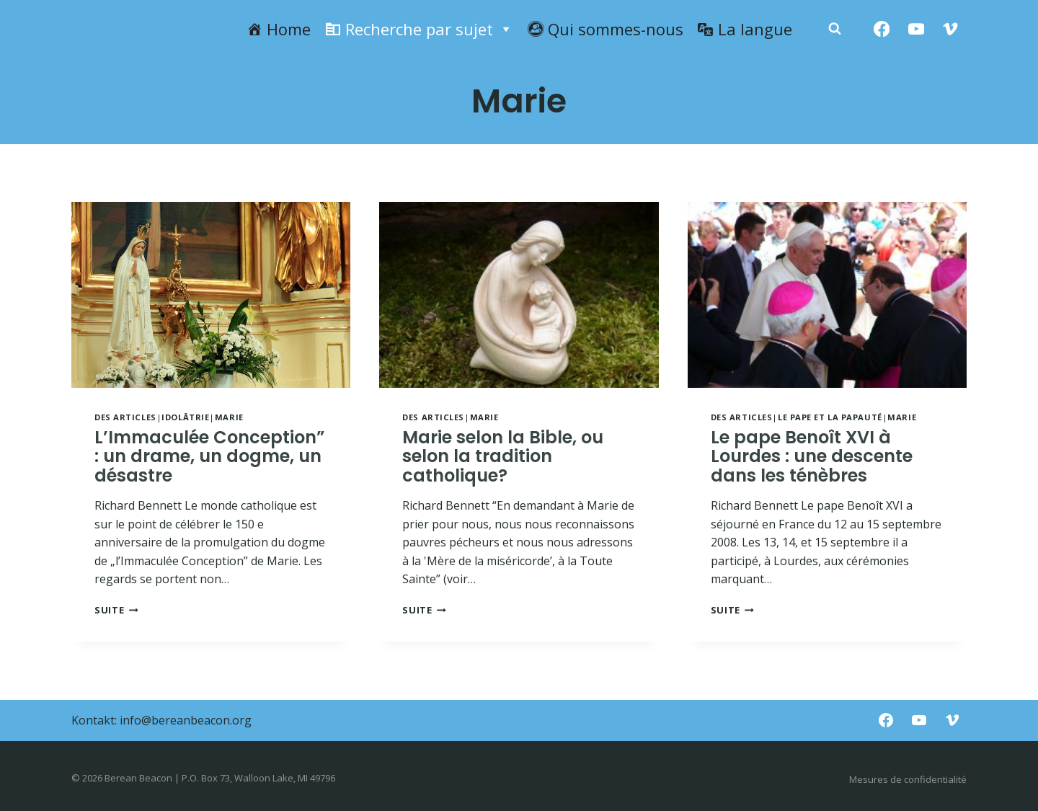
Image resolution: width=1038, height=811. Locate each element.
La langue (755, 29)
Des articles (125, 417)
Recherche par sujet (429, 29)
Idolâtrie (185, 417)
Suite (116, 609)
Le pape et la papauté (830, 417)
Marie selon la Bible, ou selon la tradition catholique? (502, 456)
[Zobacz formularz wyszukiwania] (835, 29)
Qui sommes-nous (615, 29)
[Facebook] (882, 29)
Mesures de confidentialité (908, 779)
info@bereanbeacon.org (186, 720)
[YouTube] (916, 29)
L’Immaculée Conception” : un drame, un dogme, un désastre (209, 456)
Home (289, 29)
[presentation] (210, 295)
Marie (229, 417)
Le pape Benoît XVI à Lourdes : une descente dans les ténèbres (812, 456)
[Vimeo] (950, 29)
